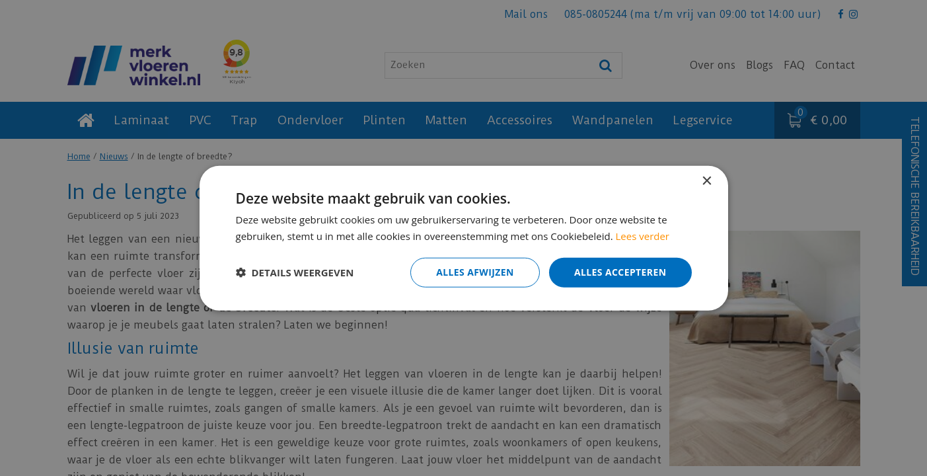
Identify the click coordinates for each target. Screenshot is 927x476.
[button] (295, 272)
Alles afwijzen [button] (475, 272)
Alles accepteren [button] (620, 272)
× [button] (707, 181)
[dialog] (463, 238)
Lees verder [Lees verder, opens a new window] (643, 236)
